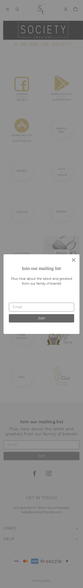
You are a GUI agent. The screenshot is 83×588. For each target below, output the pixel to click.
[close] (74, 260)
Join (41, 318)
